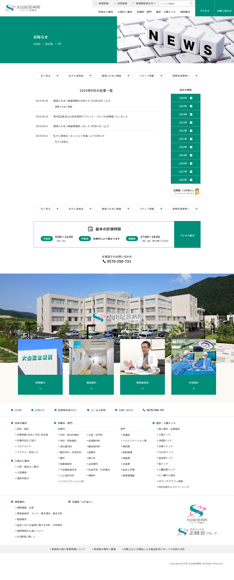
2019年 (49, 43)
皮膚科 (92, 452)
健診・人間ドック (166, 12)
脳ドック (163, 463)
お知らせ (40, 410)
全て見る (45, 75)
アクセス (205, 11)
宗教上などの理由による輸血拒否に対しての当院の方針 (154, 549)
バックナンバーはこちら (184, 191)
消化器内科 (66, 446)
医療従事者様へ (181, 75)
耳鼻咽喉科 (66, 464)
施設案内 (22, 519)
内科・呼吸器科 (68, 440)
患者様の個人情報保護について (68, 549)
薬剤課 (126, 446)
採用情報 (122, 3)
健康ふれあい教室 (111, 75)
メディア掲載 (147, 75)
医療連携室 (129, 475)
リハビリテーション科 (72, 481)
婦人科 (92, 458)
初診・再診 (23, 429)
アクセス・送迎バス (27, 452)
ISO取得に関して (26, 536)
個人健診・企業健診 (169, 429)
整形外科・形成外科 (70, 452)
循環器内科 (94, 440)
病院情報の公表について (30, 531)
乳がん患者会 (76, 75)
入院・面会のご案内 (28, 466)
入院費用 (22, 472)
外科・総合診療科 (69, 435)
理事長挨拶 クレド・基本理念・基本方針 (39, 513)
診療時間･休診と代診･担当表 (32, 434)
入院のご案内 (125, 12)
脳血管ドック (165, 458)
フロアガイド (24, 446)
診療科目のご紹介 (26, 440)
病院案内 (185, 12)
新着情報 (103, 3)
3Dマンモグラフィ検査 (170, 481)
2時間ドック (165, 440)
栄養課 (126, 464)
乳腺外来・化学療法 (99, 469)
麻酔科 (92, 475)
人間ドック (164, 434)
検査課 (126, 458)
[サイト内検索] (176, 3)
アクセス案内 (187, 235)
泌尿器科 (93, 464)
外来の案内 (21, 423)
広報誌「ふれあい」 (83, 502)
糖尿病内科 (94, 446)
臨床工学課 (129, 469)
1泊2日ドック (165, 452)
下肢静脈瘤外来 (68, 469)
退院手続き (23, 478)
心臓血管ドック (166, 469)
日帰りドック (165, 446)
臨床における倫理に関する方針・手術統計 (39, 525)
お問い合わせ (224, 11)
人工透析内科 (67, 475)
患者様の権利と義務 (105, 549)
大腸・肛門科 (95, 435)
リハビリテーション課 (135, 440)
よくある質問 (98, 410)
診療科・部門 (144, 12)
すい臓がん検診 (166, 475)
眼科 (62, 458)
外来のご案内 (105, 12)
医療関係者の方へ (146, 3)
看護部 (126, 435)
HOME (36, 43)
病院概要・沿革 (25, 507)
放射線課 (127, 452)
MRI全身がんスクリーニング (173, 487)
